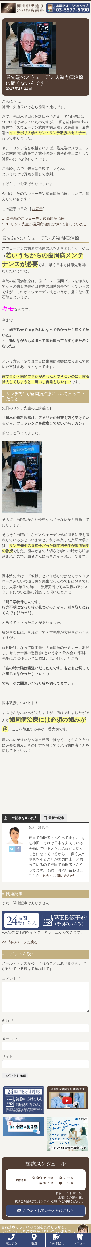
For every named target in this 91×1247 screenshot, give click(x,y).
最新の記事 (56, 818)
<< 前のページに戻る (20, 942)
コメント (11, 979)
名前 (8, 1026)
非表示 (37, 209)
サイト (7, 1062)
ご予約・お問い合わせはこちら (47, 1215)
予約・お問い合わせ (58, 876)
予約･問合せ (57, 1241)
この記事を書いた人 (23, 818)
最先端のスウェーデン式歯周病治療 (33, 219)
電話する (11, 1241)
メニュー (79, 1241)
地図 (34, 1241)
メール (9, 1044)
